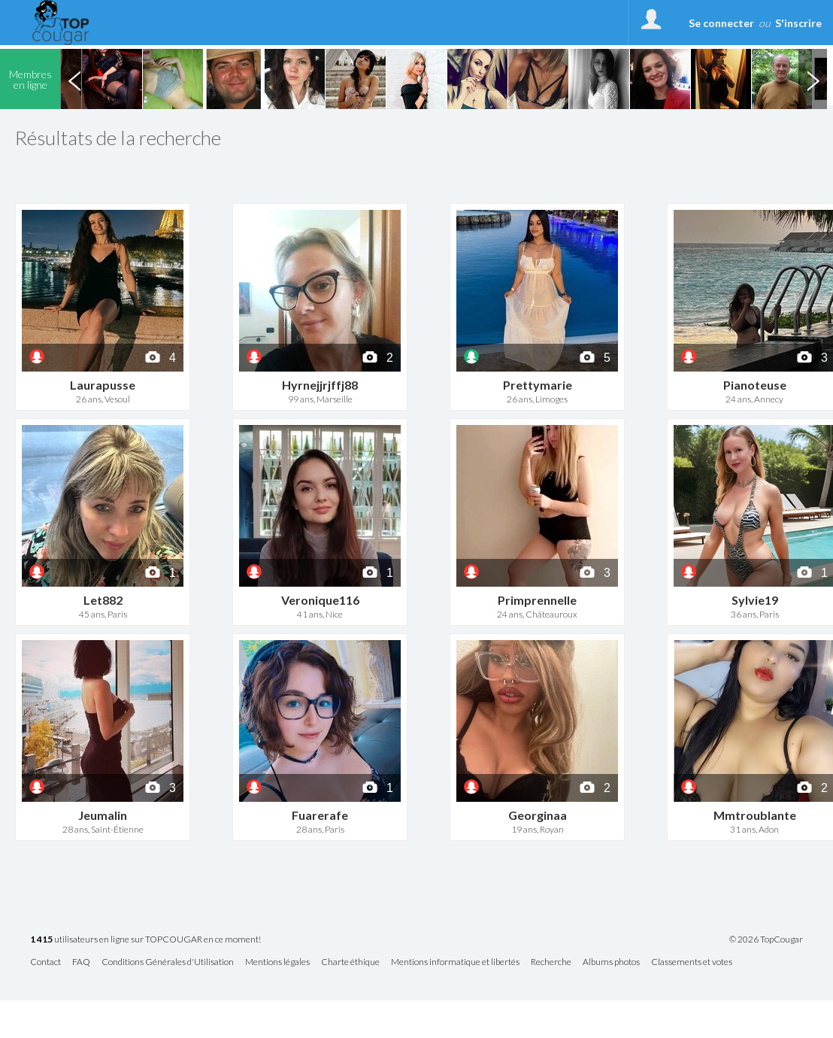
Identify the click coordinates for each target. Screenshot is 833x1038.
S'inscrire (798, 23)
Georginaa (537, 815)
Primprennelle (537, 600)
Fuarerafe (320, 815)
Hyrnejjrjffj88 (320, 385)
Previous (74, 79)
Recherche (551, 962)
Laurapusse (102, 385)
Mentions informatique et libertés (455, 962)
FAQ (81, 962)
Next (812, 79)
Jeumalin (102, 815)
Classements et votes (691, 962)
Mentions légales (277, 962)
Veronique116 (320, 600)
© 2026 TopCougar (766, 939)
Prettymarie (537, 385)
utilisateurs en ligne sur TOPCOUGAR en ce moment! (145, 940)
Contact (45, 962)
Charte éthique (350, 962)
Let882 (103, 600)
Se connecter (721, 23)
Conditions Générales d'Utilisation (167, 962)
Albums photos (611, 962)
